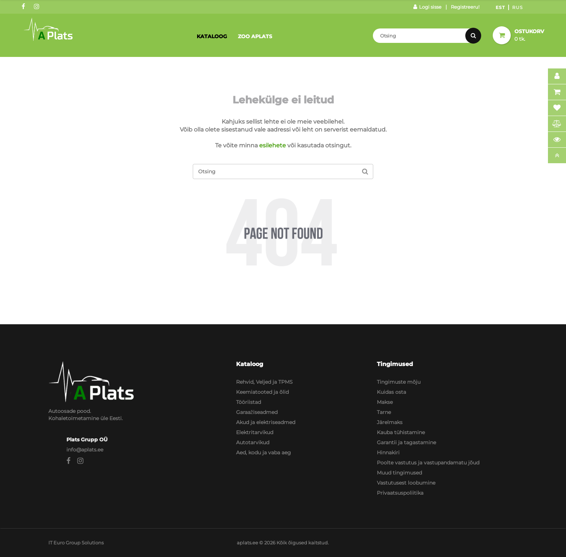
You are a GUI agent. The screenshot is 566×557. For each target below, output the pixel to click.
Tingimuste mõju (399, 382)
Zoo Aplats (255, 36)
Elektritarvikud (254, 432)
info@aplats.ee (84, 449)
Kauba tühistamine (401, 432)
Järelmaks (389, 422)
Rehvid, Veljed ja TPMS (264, 382)
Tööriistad (248, 402)
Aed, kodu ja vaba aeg (263, 452)
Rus (517, 7)
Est (500, 7)
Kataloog (212, 36)
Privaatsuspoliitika (400, 493)
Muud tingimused (399, 472)
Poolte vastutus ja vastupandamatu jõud (428, 462)
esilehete (272, 145)
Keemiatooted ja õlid (262, 392)
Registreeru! (465, 7)
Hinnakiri (388, 452)
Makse (385, 402)
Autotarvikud (252, 442)
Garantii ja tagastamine (406, 442)
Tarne (384, 412)
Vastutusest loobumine (406, 483)
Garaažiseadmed (257, 412)
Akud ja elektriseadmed (265, 422)
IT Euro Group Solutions (76, 542)
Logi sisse (427, 7)
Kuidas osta (391, 392)
